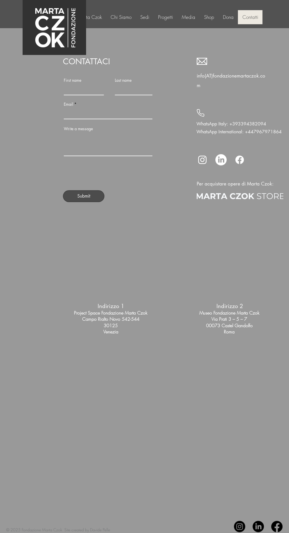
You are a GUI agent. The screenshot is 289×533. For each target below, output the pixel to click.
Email (68, 104)
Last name (123, 80)
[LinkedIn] (221, 159)
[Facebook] (239, 159)
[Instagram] (202, 159)
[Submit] (83, 196)
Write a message (78, 129)
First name (72, 80)
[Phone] (200, 113)
